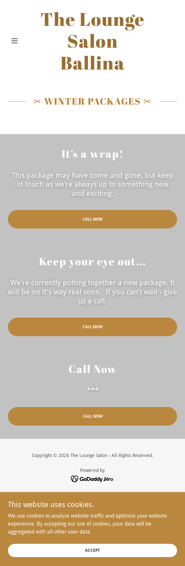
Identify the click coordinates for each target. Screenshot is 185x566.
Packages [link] (93, 503)
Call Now (93, 219)
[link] (92, 41)
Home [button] (92, 494)
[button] (20, 40)
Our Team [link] (92, 512)
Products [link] (92, 530)
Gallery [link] (92, 521)
